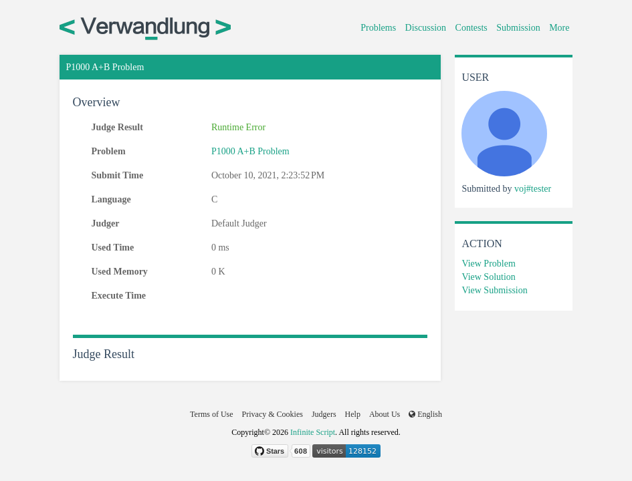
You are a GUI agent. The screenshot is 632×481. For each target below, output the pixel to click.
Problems (378, 28)
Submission (518, 28)
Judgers (324, 414)
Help (352, 414)
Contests (471, 28)
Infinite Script (312, 432)
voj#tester (532, 189)
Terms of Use (211, 414)
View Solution (488, 277)
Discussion (425, 28)
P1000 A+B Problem (250, 151)
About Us (384, 414)
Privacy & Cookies (272, 414)
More (559, 28)
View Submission (494, 290)
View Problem (488, 264)
